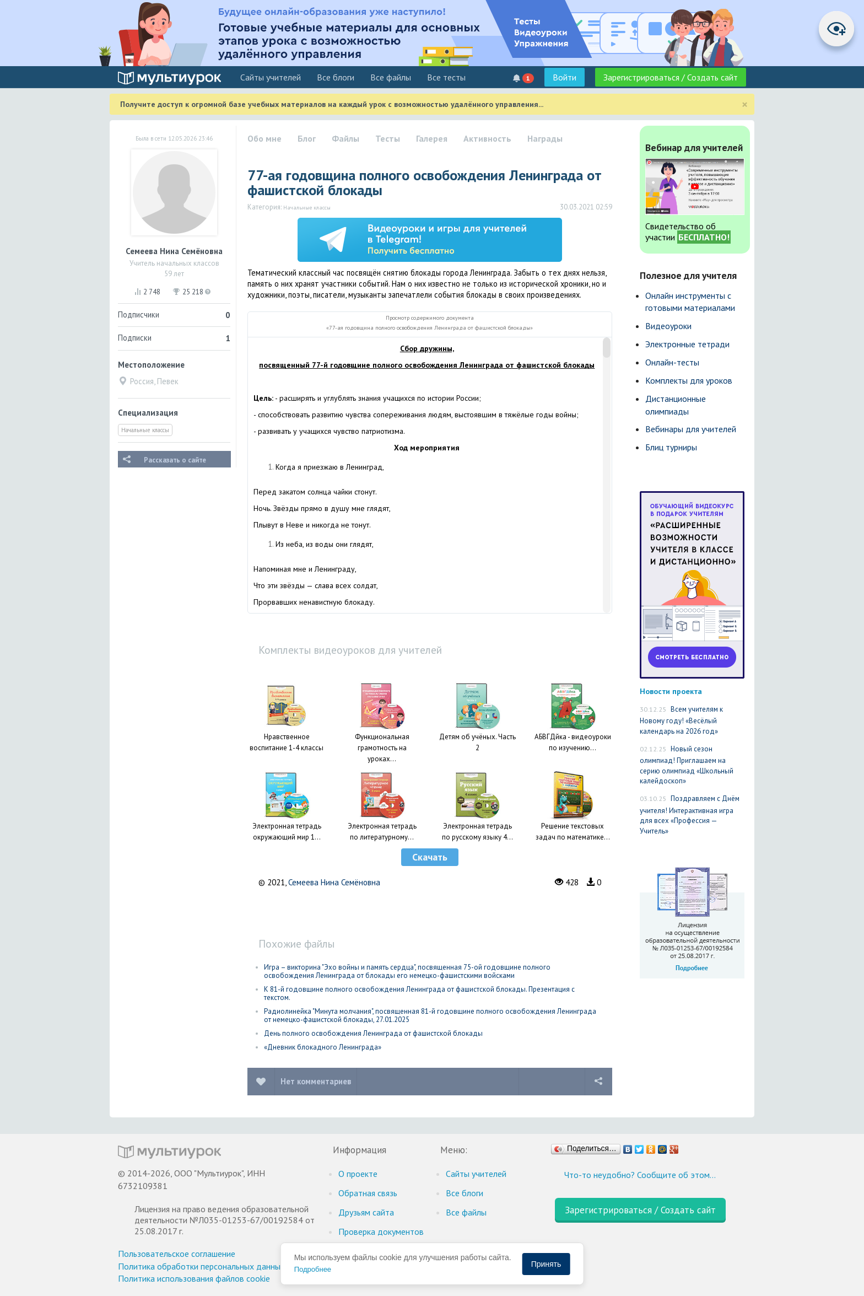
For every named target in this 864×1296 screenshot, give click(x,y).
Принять (546, 1264)
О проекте (357, 1173)
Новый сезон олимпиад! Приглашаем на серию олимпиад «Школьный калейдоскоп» (686, 765)
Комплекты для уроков (688, 380)
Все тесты (446, 77)
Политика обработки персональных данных (201, 1266)
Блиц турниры (671, 447)
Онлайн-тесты (672, 362)
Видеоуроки (668, 325)
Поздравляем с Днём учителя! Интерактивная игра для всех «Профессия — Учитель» (689, 815)
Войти (564, 77)
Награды (545, 138)
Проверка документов (381, 1231)
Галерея (431, 138)
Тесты (387, 138)
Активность (487, 138)
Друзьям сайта (366, 1212)
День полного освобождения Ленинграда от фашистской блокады (373, 1033)
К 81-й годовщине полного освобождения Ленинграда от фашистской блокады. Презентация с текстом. (419, 993)
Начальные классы (145, 430)
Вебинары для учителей (690, 428)
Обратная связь (367, 1192)
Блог (307, 138)
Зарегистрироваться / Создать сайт (670, 77)
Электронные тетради (687, 343)
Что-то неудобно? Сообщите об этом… (640, 1174)
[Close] (745, 104)
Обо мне (264, 138)
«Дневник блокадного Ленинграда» (322, 1047)
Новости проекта (671, 691)
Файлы (345, 138)
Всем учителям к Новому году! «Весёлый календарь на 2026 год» (681, 720)
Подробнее (312, 1269)
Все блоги (335, 77)
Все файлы (390, 77)
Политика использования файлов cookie (194, 1278)
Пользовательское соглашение (176, 1253)
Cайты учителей (270, 77)
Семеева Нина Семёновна (334, 882)
